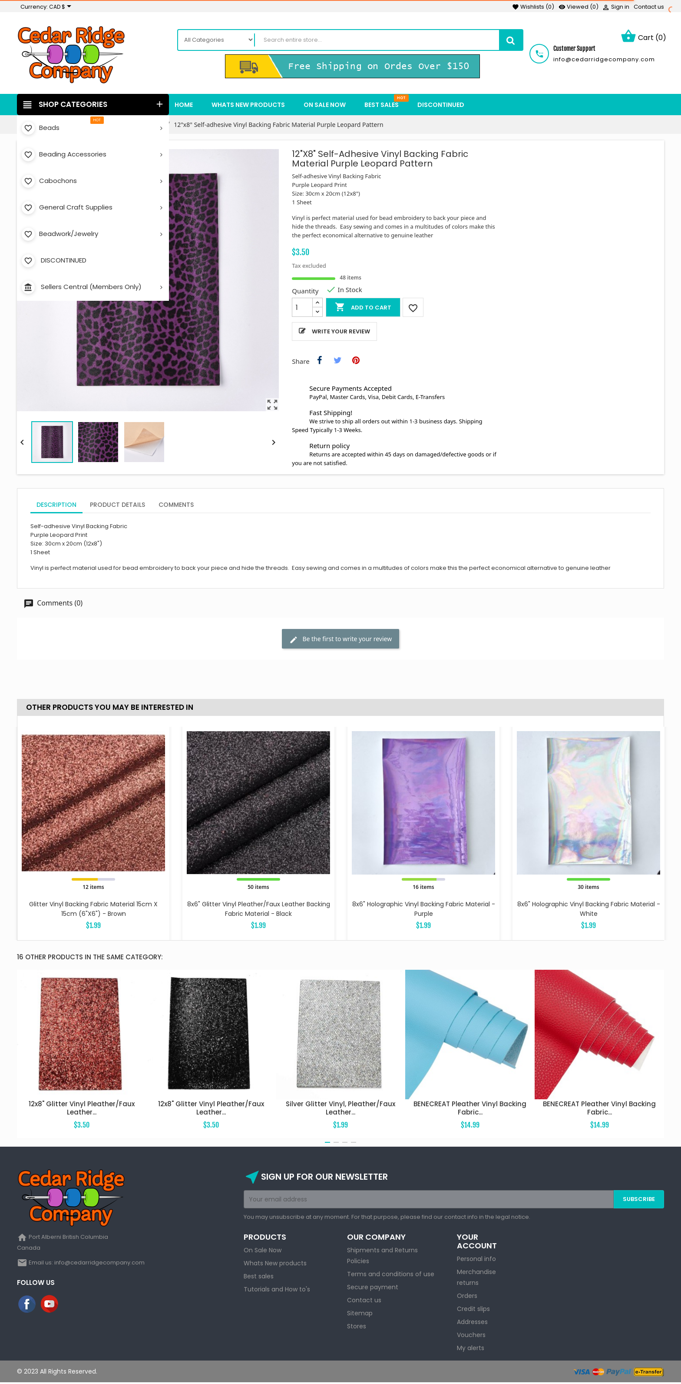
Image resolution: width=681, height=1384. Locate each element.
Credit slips (473, 1310)
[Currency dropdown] (61, 7)
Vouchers (471, 1336)
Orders (467, 1297)
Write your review (341, 333)
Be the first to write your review (340, 640)
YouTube (50, 1305)
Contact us (649, 7)
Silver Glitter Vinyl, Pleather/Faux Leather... (340, 1109)
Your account (477, 1242)
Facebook (27, 1305)
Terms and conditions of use (390, 1275)
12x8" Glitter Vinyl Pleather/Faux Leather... (82, 1109)
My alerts (470, 1349)
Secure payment (372, 1288)
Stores (356, 1327)
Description (56, 506)
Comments (176, 506)
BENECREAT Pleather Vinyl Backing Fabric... (469, 1109)
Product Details (117, 506)
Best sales (259, 1277)
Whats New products (275, 1264)
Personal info (476, 1260)
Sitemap (360, 1314)
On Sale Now (262, 1251)
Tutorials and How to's (277, 1290)
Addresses (472, 1323)
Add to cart (363, 308)
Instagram (72, 1305)
